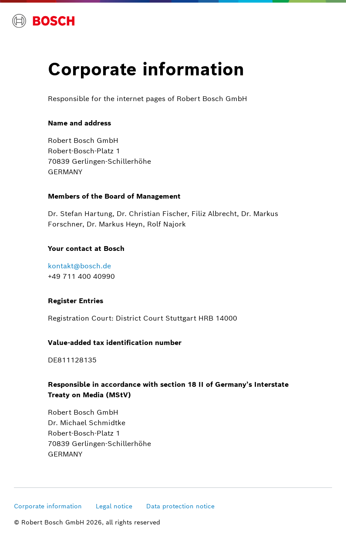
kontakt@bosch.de (79, 265)
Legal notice (114, 506)
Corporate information (48, 506)
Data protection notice (180, 506)
